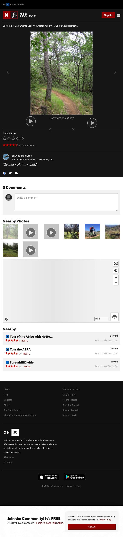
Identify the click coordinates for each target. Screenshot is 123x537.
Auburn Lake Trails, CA (41, 159)
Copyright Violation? (61, 117)
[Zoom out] (115, 282)
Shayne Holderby (21, 155)
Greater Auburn (44, 25)
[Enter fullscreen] (115, 263)
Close (91, 526)
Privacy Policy (105, 520)
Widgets (8, 399)
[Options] (114, 317)
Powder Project (70, 410)
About (7, 389)
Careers (8, 462)
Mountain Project (71, 389)
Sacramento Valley (24, 25)
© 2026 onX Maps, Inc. (52, 486)
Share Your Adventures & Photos (20, 415)
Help (6, 394)
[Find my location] (115, 270)
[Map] (61, 290)
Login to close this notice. (50, 523)
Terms (69, 486)
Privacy (78, 486)
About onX (9, 457)
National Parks (70, 415)
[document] (92, 522)
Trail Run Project (71, 405)
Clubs (6, 405)
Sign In (108, 15)
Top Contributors (12, 410)
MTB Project (69, 394)
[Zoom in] (115, 277)
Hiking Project (70, 399)
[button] (4, 173)
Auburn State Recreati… (66, 25)
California (7, 25)
